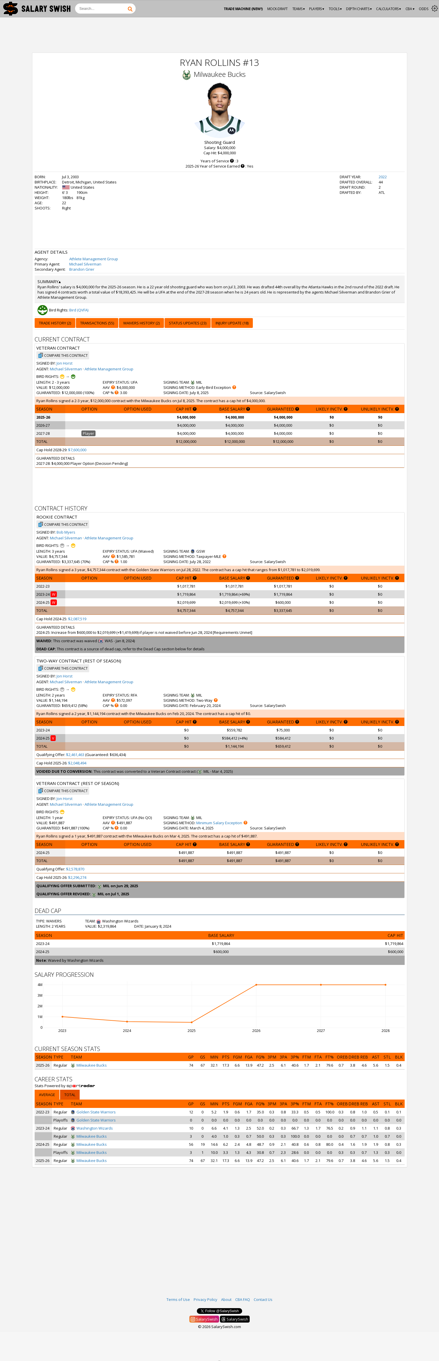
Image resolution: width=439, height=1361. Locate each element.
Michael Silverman (85, 264)
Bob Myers (66, 532)
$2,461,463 (75, 754)
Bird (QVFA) (78, 310)
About (226, 1299)
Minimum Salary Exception (219, 822)
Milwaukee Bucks (220, 74)
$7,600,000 (77, 449)
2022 (383, 176)
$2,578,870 (75, 869)
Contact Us (263, 1299)
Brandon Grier (81, 269)
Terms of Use (178, 1299)
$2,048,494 (77, 763)
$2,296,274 (77, 877)
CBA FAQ (242, 1299)
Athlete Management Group (93, 258)
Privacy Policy (205, 1299)
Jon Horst (64, 363)
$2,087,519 (77, 618)
